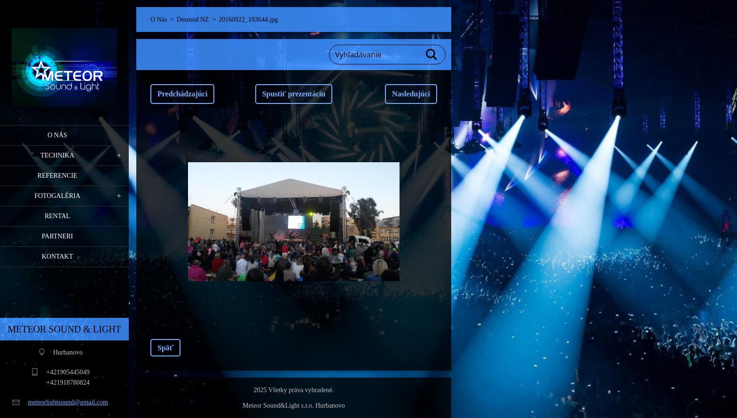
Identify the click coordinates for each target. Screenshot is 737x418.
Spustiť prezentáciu (294, 94)
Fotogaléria (57, 195)
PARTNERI (57, 236)
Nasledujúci (411, 94)
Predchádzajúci (182, 94)
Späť (165, 348)
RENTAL (57, 216)
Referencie (58, 175)
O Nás (57, 135)
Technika (57, 155)
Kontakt (57, 256)
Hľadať (432, 54)
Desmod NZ (193, 19)
